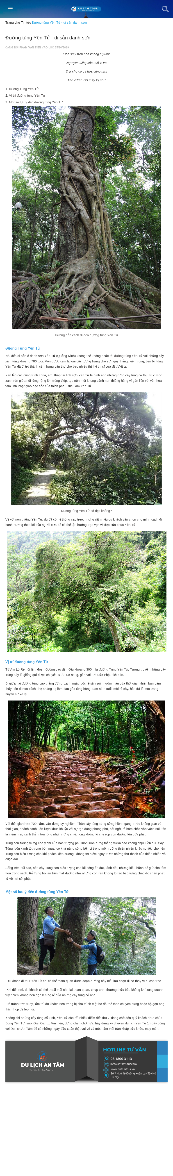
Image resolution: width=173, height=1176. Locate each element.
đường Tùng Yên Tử (113, 669)
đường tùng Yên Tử (128, 356)
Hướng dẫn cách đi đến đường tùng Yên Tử (86, 335)
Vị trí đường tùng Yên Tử (27, 95)
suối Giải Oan (36, 1023)
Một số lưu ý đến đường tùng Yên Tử (35, 102)
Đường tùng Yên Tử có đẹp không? (86, 511)
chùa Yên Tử (126, 525)
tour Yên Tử (33, 981)
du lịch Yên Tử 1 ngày (141, 1023)
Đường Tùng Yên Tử (24, 89)
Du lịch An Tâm (22, 1028)
